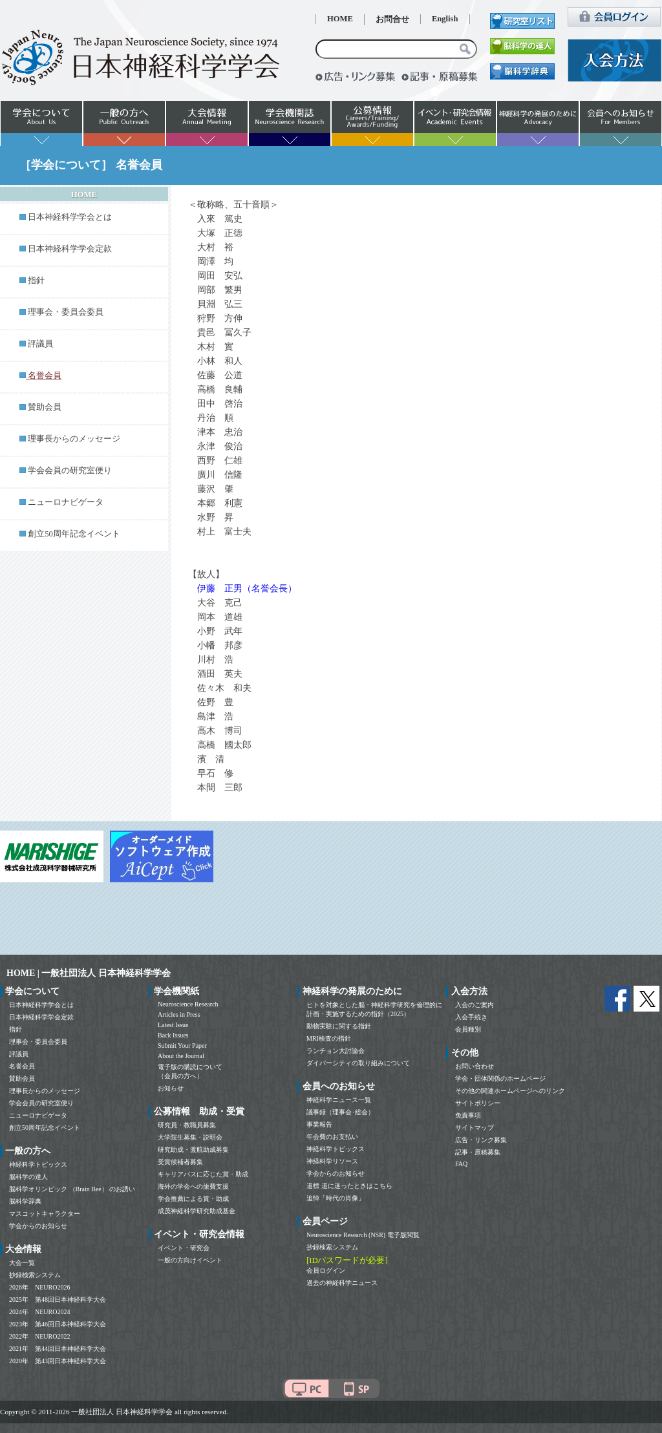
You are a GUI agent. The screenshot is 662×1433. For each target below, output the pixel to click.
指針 (36, 280)
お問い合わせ (474, 1066)
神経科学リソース (332, 1161)
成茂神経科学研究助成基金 (196, 1211)
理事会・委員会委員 (65, 312)
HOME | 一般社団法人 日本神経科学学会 (88, 973)
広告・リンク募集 (481, 1139)
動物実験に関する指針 (338, 1026)
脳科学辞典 (25, 1201)
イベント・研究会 (183, 1247)
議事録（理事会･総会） (340, 1112)
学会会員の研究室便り (70, 470)
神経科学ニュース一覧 (338, 1099)
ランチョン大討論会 (335, 1050)
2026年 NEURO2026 (39, 1287)
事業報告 (319, 1124)
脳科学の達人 (28, 1176)
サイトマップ (474, 1127)
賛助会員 (44, 407)
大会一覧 (22, 1262)
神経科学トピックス (38, 1164)
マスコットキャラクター (44, 1213)
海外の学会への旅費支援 (193, 1186)
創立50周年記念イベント (74, 533)
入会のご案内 (474, 1004)
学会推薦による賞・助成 (193, 1198)
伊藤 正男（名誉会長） (247, 588)
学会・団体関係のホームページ (500, 1078)
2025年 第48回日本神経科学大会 (57, 1299)
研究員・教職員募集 (187, 1125)
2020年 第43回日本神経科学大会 (57, 1360)
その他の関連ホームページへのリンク (510, 1090)
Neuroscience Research (188, 1004)
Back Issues (173, 1035)
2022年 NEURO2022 (39, 1336)
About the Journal (181, 1055)
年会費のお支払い (332, 1136)
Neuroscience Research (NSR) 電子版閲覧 (363, 1234)
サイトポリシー (477, 1103)
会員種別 (468, 1029)
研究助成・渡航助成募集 (193, 1149)
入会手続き (471, 1017)
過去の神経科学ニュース (342, 1282)
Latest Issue (173, 1024)
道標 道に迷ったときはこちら (349, 1185)
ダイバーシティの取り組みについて (358, 1063)
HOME (340, 18)
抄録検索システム (35, 1275)
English (445, 18)
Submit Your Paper (182, 1045)
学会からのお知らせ (38, 1225)
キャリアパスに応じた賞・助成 (203, 1174)
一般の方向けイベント (190, 1260)
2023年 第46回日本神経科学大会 (57, 1324)
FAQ (461, 1163)
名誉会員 (22, 1066)
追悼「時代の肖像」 (335, 1198)
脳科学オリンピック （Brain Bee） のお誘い (72, 1189)
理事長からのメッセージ (74, 438)
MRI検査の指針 (328, 1038)
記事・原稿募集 (477, 1152)
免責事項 (468, 1115)
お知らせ (171, 1088)
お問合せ (392, 19)
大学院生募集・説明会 (190, 1137)
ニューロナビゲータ (65, 502)
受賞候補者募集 (180, 1161)
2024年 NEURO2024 (39, 1311)
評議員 (40, 343)
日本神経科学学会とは (70, 217)
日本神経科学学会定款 (70, 248)
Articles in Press (179, 1014)
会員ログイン (325, 1270)
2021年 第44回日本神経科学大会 (57, 1348)
